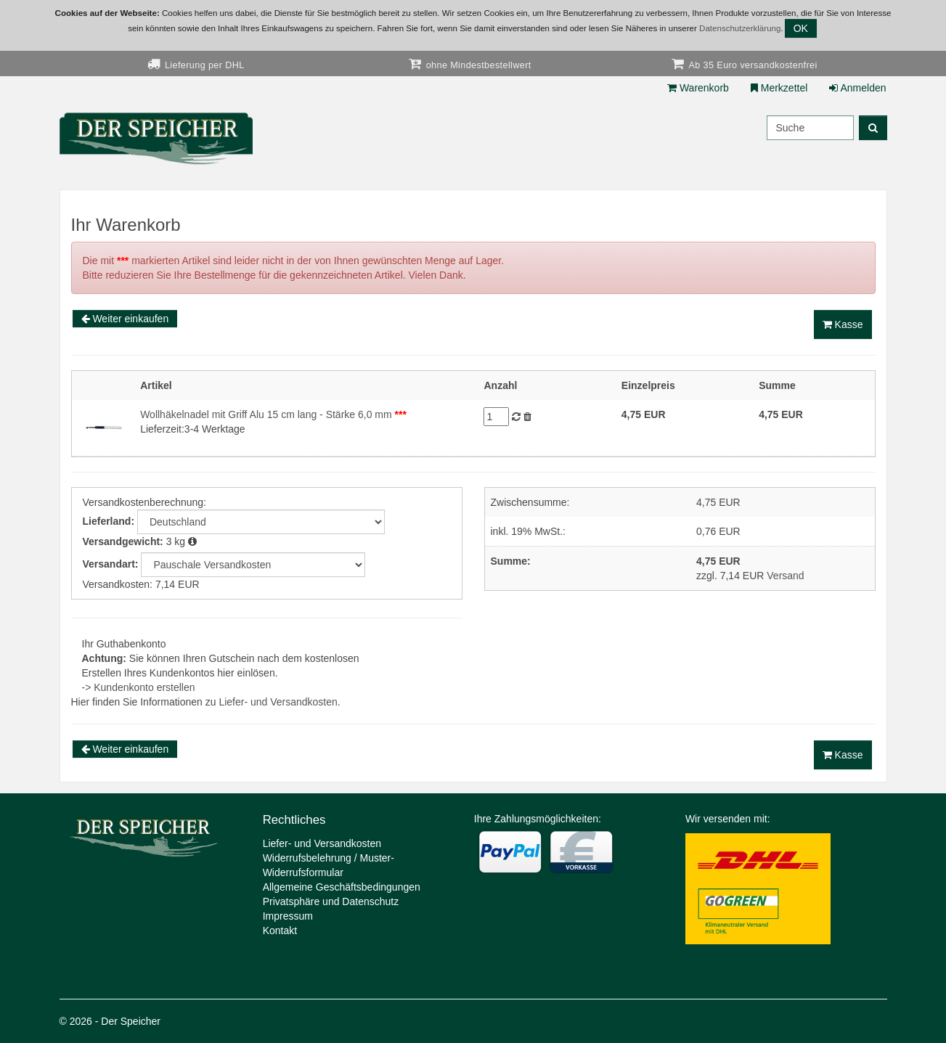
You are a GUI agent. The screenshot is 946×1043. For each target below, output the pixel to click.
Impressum (288, 916)
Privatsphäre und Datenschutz (331, 901)
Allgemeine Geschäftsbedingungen (341, 887)
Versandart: (111, 564)
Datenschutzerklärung (739, 28)
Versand (785, 575)
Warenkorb (698, 88)
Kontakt (280, 930)
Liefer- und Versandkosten (278, 702)
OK (801, 28)
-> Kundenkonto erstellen (138, 687)
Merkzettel (779, 88)
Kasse (843, 324)
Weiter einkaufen (125, 318)
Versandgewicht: (123, 541)
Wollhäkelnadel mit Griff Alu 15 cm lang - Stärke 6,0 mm (273, 414)
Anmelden (857, 88)
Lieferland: (109, 521)
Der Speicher (130, 1021)
